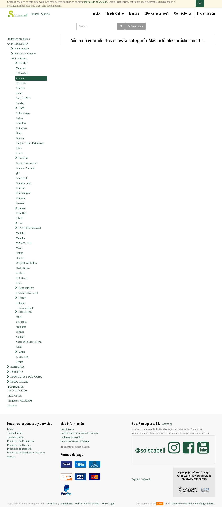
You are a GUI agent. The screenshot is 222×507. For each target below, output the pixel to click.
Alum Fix (21, 83)
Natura (19, 252)
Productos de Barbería (19, 448)
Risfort (22, 297)
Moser (19, 247)
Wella (22, 351)
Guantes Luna (23, 183)
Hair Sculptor (23, 192)
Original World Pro (26, 262)
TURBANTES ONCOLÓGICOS (17, 388)
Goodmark (22, 178)
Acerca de (167, 424)
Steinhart (21, 326)
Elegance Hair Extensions (30, 143)
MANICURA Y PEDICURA (26, 376)
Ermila (19, 153)
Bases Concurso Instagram (75, 440)
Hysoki (20, 202)
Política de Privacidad (87, 503)
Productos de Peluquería (20, 440)
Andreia (20, 88)
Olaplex (20, 258)
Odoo (159, 504)
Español (35, 14)
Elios (19, 148)
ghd (18, 173)
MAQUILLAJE (19, 381)
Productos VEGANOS (20, 400)
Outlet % (12, 405)
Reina (19, 282)
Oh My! (23, 63)
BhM (21, 108)
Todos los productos (19, 38)
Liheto (19, 217)
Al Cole (20, 78)
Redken (20, 272)
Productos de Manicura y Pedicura (26, 452)
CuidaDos (21, 128)
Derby (19, 133)
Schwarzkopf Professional (26, 309)
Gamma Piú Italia (25, 168)
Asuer (19, 93)
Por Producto (21, 48)
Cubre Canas (23, 113)
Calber (19, 118)
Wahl (19, 346)
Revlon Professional (27, 292)
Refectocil (21, 278)
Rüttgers (20, 303)
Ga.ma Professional (26, 163)
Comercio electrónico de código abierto (192, 503)
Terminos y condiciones (60, 503)
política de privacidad (95, 1)
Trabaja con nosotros (72, 437)
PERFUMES (15, 395)
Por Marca (21, 58)
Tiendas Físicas (15, 437)
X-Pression (22, 356)
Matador (20, 237)
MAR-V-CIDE (24, 243)
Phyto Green (23, 268)
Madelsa (20, 233)
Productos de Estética (19, 444)
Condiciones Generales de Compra (80, 433)
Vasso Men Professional (29, 341)
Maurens (21, 68)
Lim (21, 223)
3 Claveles (21, 73)
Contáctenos (67, 429)
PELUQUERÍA (19, 43)
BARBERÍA (17, 366)
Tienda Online (15, 433)
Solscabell (21, 321)
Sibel (19, 316)
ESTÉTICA (16, 371)
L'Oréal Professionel (30, 227)
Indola (22, 208)
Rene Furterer (26, 287)
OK (200, 3)
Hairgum (21, 198)
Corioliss (21, 123)
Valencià (45, 14)
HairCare (21, 188)
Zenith (19, 361)
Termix (20, 331)
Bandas (20, 103)
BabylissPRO (23, 98)
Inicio (10, 429)
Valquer (20, 336)
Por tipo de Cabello (25, 53)
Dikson (20, 138)
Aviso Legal (108, 503)
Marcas (11, 456)
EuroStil (23, 157)
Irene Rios (21, 213)
